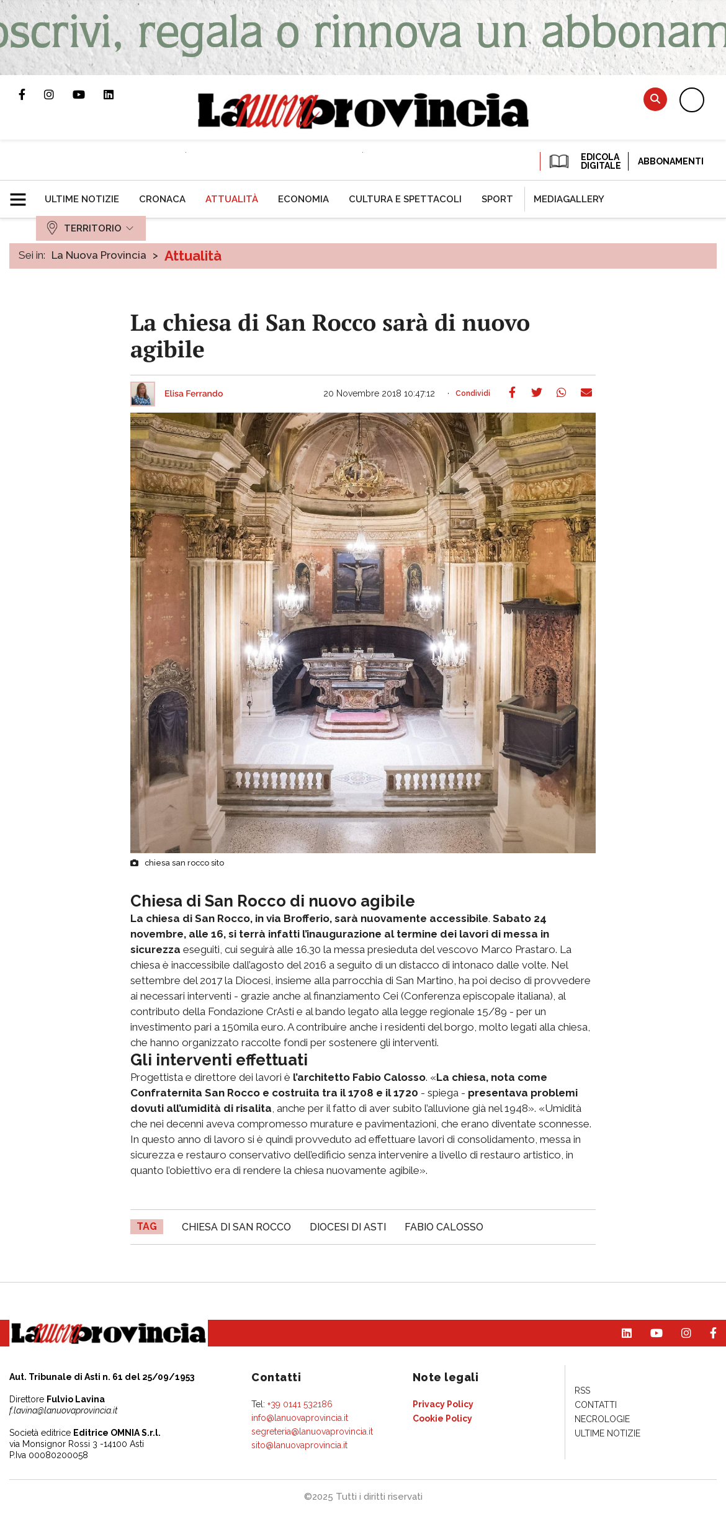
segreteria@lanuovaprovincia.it (312, 1431)
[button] (22, 194)
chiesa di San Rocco (236, 1227)
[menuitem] (82, 199)
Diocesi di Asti (348, 1227)
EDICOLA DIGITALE (584, 161)
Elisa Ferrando (193, 394)
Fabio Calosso (444, 1227)
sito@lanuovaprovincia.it (299, 1445)
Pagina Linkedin (118, 94)
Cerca (655, 98)
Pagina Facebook (31, 94)
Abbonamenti (671, 161)
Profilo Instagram (58, 94)
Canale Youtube (88, 94)
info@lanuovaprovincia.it (299, 1418)
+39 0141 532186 (300, 1404)
